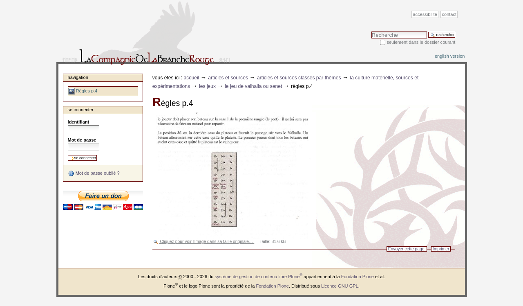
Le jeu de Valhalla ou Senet (253, 86)
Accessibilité (425, 14)
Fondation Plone (357, 276)
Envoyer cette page (406, 249)
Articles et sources (228, 78)
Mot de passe (82, 139)
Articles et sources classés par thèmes (299, 78)
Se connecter (81, 109)
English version (450, 56)
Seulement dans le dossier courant (421, 42)
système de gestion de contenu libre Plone (259, 276)
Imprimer (441, 249)
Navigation (78, 77)
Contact (449, 14)
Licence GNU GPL (339, 286)
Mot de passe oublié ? (94, 173)
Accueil (191, 78)
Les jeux (207, 86)
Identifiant (78, 121)
